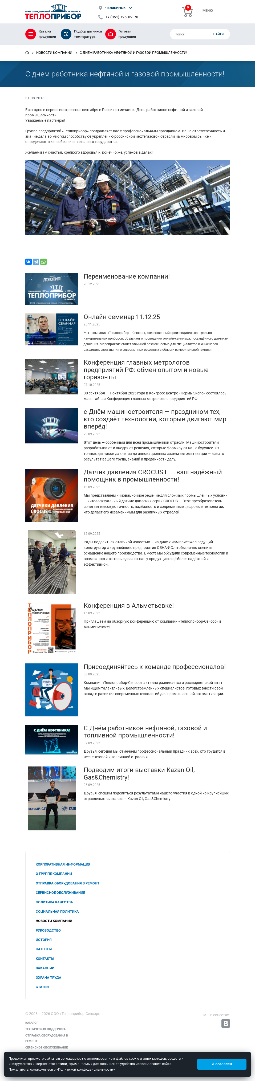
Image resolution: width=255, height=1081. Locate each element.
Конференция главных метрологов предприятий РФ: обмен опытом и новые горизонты (146, 370)
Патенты (44, 949)
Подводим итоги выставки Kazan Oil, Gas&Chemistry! (139, 773)
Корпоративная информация (63, 864)
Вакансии (45, 968)
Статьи (42, 987)
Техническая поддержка (45, 1029)
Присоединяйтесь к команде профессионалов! (155, 667)
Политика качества (54, 902)
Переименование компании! (127, 276)
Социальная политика (57, 911)
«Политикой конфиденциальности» (85, 1069)
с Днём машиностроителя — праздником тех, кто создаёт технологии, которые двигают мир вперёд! (155, 419)
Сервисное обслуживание (60, 893)
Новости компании (54, 53)
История (44, 940)
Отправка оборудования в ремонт (67, 883)
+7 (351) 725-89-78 (121, 17)
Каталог (31, 1023)
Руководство (48, 930)
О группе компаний (54, 874)
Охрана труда (48, 978)
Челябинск (115, 8)
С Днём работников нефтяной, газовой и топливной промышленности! (145, 731)
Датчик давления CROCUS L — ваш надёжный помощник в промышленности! (153, 475)
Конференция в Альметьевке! (129, 605)
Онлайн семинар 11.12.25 (122, 317)
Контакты (45, 959)
